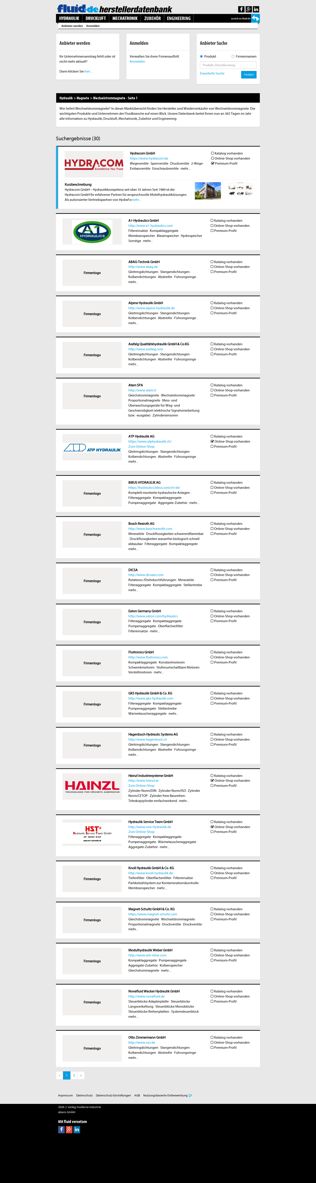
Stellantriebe (192, 585)
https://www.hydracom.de (149, 158)
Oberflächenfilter (170, 626)
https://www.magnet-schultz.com (152, 914)
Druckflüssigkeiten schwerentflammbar (175, 534)
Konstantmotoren (172, 662)
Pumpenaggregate (142, 503)
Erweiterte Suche (212, 73)
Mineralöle (136, 534)
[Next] (81, 1075)
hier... (88, 71)
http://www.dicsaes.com (145, 575)
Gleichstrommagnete (143, 395)
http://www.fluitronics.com (148, 657)
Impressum (65, 1095)
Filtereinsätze (138, 231)
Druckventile (179, 163)
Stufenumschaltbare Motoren (177, 667)
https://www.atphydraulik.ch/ (149, 441)
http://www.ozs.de (141, 1043)
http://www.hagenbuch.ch (147, 739)
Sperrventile (159, 163)
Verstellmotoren (140, 672)
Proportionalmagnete (144, 400)
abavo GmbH (66, 1112)
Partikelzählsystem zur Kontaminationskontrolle (163, 883)
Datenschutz (84, 1095)
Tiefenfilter (136, 878)
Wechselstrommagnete (178, 395)
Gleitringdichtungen (143, 272)
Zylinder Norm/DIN (142, 791)
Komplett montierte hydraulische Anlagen (159, 493)
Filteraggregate (139, 498)
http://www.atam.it (142, 390)
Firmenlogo (92, 273)
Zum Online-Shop (141, 447)
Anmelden (137, 62)
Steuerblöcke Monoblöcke (174, 1007)
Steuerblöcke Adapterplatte (148, 1001)
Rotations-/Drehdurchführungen (152, 580)
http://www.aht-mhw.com (147, 955)
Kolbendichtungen (142, 277)
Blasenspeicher (168, 236)
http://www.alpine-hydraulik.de (151, 308)
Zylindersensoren (165, 415)
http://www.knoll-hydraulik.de (150, 873)
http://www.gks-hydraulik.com (150, 698)
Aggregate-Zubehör (172, 503)
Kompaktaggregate (164, 231)
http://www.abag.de (143, 267)
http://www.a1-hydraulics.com (150, 226)
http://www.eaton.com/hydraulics (153, 616)
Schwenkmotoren (141, 667)
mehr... (185, 169)
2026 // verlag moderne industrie (79, 1107)
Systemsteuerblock (185, 1012)
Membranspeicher (141, 236)
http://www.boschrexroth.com (150, 529)
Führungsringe (185, 277)
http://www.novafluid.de (146, 996)
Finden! (249, 74)
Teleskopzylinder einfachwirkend (152, 801)
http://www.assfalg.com (145, 349)
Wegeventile (139, 163)
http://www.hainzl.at (143, 781)
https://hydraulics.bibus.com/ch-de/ (154, 488)
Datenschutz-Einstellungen (113, 1095)
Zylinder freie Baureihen (167, 796)
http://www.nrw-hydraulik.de (149, 827)
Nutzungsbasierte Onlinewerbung (165, 1095)
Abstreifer (165, 277)
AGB (137, 1095)
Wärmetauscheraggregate (147, 714)
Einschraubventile (165, 169)
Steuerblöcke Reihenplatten (148, 1012)
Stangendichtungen (175, 272)
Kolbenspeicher (171, 965)
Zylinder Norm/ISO (172, 791)
